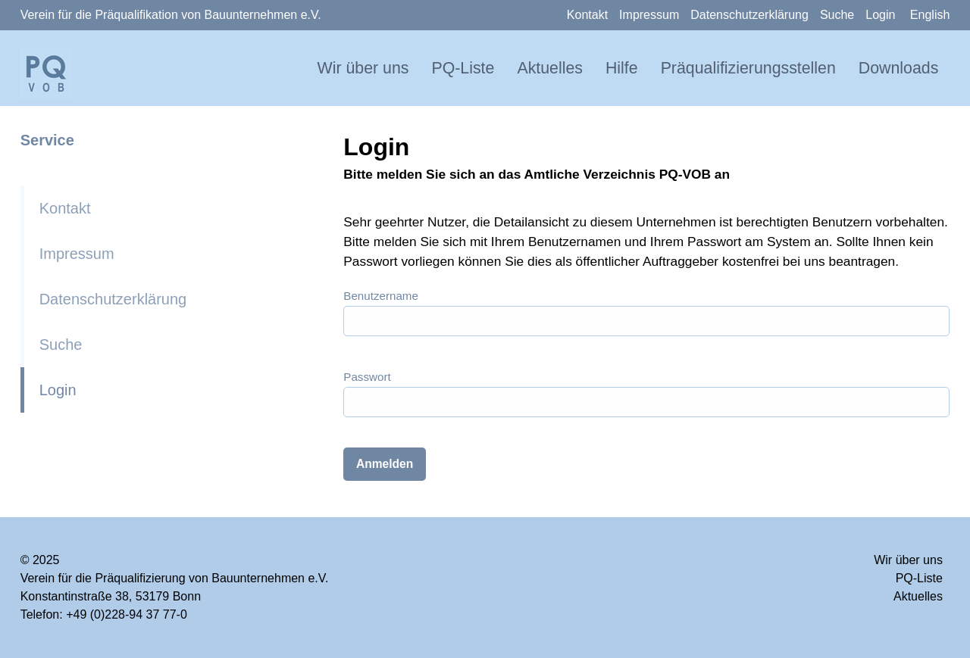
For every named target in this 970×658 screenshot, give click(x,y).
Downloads (899, 68)
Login (880, 14)
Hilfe (621, 68)
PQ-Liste (462, 68)
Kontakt (587, 14)
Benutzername (380, 295)
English (930, 14)
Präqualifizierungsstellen (748, 68)
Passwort (366, 376)
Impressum (649, 14)
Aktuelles (550, 68)
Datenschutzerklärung (749, 14)
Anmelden (384, 463)
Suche (837, 14)
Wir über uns (363, 68)
